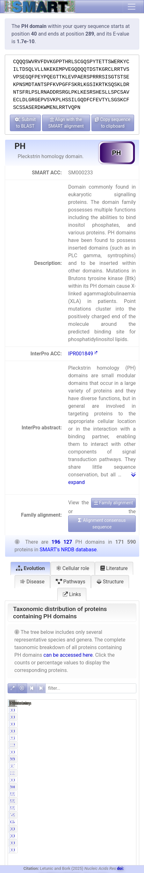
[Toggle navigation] (131, 6)
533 (101, 786)
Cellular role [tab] (72, 568)
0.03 (111, 759)
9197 (121, 814)
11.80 (112, 773)
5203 (103, 807)
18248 (104, 745)
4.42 (111, 814)
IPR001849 (82, 354)
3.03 (111, 807)
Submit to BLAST (25, 123)
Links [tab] (72, 594)
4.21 (129, 821)
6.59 (111, 752)
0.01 (111, 724)
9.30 (129, 745)
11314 (104, 752)
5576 (121, 793)
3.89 (111, 821)
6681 (103, 821)
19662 (122, 745)
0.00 (111, 710)
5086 (103, 793)
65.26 (130, 779)
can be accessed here (67, 655)
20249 (104, 773)
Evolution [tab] (30, 568)
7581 (103, 814)
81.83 (112, 766)
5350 (121, 800)
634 (119, 786)
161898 (123, 766)
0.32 (129, 786)
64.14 (112, 779)
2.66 (129, 807)
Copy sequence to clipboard (112, 123)
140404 (105, 766)
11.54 (130, 773)
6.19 (129, 752)
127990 (123, 779)
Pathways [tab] (70, 582)
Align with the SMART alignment (65, 123)
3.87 (129, 814)
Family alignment (113, 502)
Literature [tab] (114, 568)
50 (102, 759)
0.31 (111, 786)
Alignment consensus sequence (102, 523)
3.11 (111, 800)
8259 (121, 821)
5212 (121, 807)
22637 (122, 773)
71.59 (130, 766)
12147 (122, 752)
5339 (103, 800)
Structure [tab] (110, 582)
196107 (123, 738)
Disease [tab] (32, 582)
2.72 (129, 800)
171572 (105, 738)
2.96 (111, 793)
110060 (105, 779)
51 (120, 759)
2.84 (129, 793)
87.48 (130, 738)
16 (120, 724)
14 (102, 724)
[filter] (90, 688)
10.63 (112, 745)
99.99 (112, 738)
